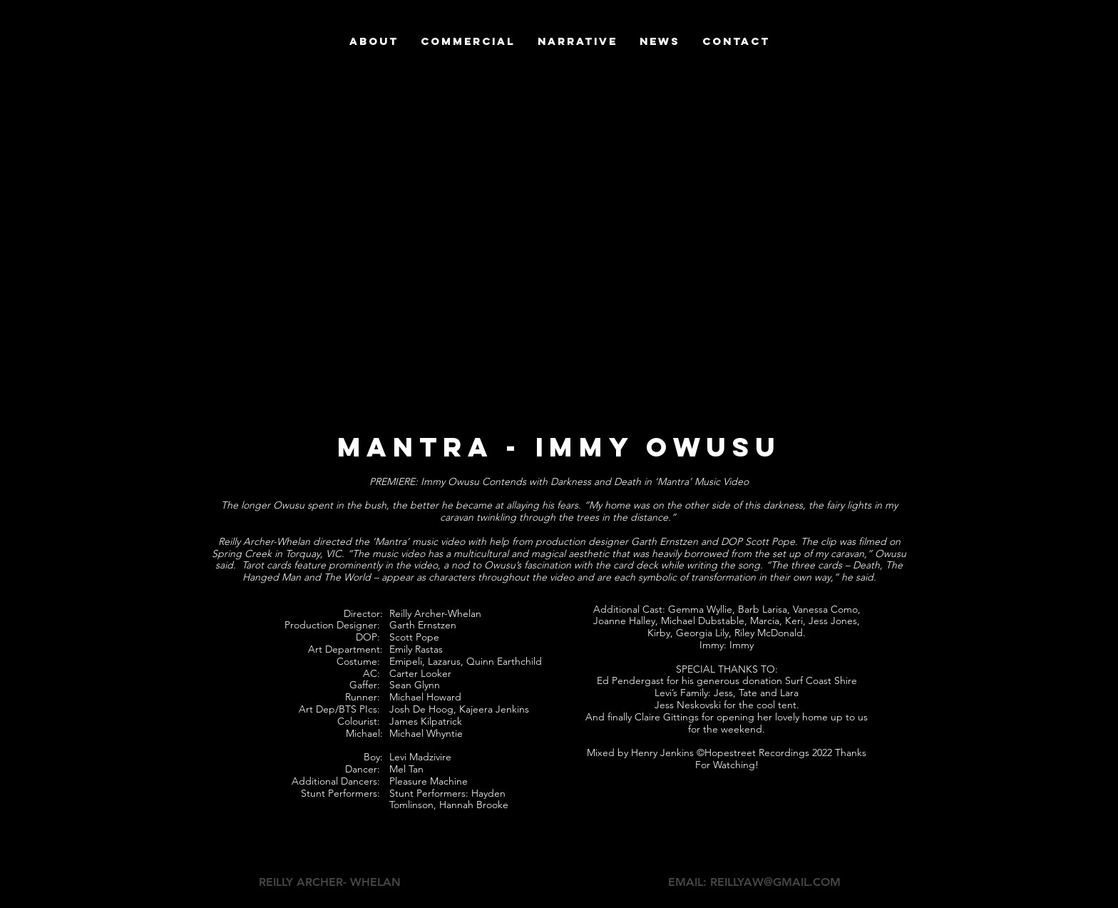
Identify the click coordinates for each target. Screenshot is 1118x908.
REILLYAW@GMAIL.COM (775, 882)
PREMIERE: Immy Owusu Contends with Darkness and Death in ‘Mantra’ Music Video (559, 481)
